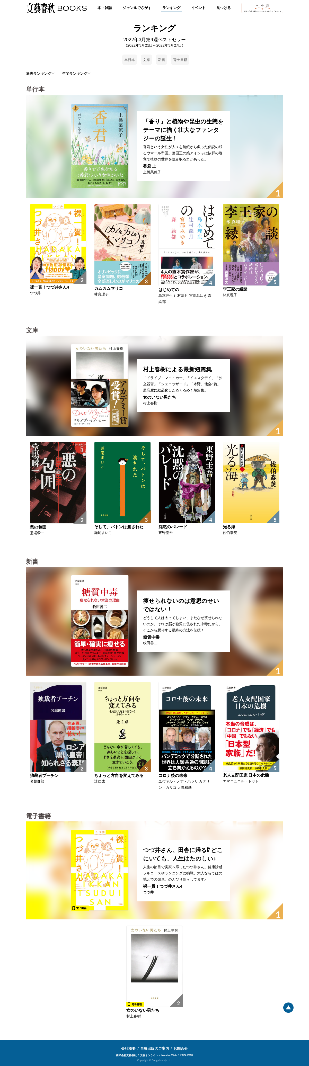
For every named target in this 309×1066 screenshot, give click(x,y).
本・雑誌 (105, 7)
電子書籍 (180, 59)
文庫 (146, 59)
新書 (161, 59)
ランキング (171, 7)
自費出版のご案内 (154, 1048)
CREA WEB (186, 1055)
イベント (198, 7)
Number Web (168, 1055)
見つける (223, 7)
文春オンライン (149, 1055)
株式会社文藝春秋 (126, 1055)
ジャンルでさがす (137, 7)
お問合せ (180, 1048)
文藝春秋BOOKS (56, 8)
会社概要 (128, 1048)
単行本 (129, 59)
